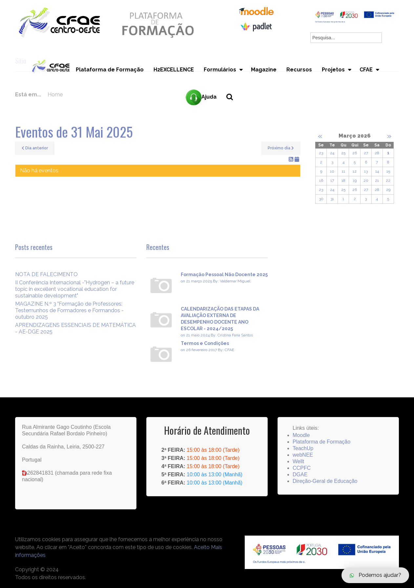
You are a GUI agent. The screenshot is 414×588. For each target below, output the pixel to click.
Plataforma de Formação (110, 70)
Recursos (299, 70)
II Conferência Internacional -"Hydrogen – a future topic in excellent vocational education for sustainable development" (74, 289)
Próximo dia (281, 148)
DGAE (300, 474)
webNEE (303, 455)
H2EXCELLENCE (174, 70)
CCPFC (302, 468)
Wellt (298, 461)
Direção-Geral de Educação (325, 481)
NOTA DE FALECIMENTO (46, 274)
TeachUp (303, 448)
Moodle (301, 435)
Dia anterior (35, 148)
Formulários (220, 70)
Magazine (264, 70)
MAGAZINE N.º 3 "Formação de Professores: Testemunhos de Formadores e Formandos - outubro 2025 (69, 310)
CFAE (366, 70)
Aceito (202, 547)
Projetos (333, 70)
